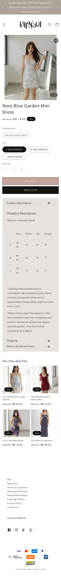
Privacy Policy (14, 503)
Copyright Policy (16, 499)
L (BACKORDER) (14, 156)
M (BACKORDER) (39, 149)
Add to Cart (30, 189)
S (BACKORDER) (14, 149)
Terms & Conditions (17, 487)
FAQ (9, 479)
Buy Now (30, 181)
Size (4, 142)
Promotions (8, 128)
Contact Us (13, 507)
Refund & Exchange (17, 495)
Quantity (6, 163)
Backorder (12, 483)
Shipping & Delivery (17, 491)
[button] (4, 24)
